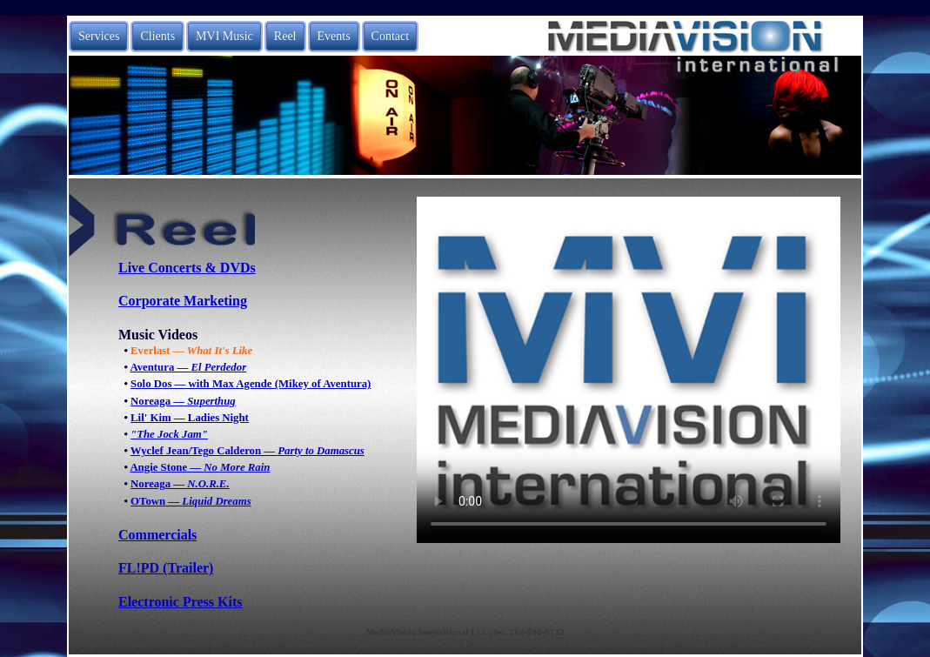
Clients (157, 36)
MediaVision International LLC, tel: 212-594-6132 (465, 632)
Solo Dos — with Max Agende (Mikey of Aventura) (250, 384)
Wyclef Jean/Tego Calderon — (247, 451)
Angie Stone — (200, 467)
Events (334, 36)
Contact (390, 36)
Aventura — (188, 367)
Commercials (157, 534)
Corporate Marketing (182, 300)
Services (98, 36)
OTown (190, 501)
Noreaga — (183, 401)
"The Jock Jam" (169, 434)
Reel (285, 36)
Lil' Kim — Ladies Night (189, 418)
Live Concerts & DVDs (187, 267)
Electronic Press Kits (180, 601)
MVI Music (224, 36)
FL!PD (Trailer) (165, 567)
